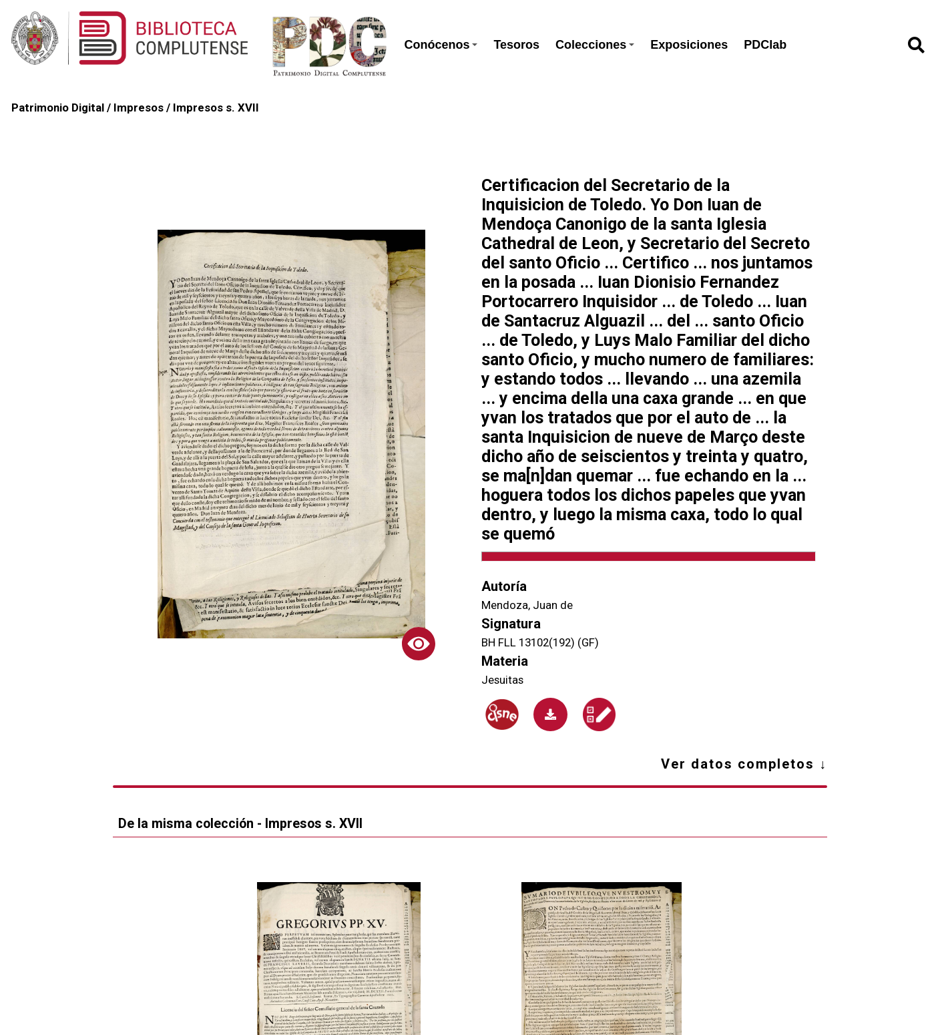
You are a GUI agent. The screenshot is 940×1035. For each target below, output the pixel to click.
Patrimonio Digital (57, 107)
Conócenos (440, 44)
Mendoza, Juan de (527, 605)
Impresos (138, 107)
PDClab (765, 44)
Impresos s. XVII (216, 107)
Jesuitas (502, 679)
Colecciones (594, 44)
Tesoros (516, 44)
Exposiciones (689, 44)
